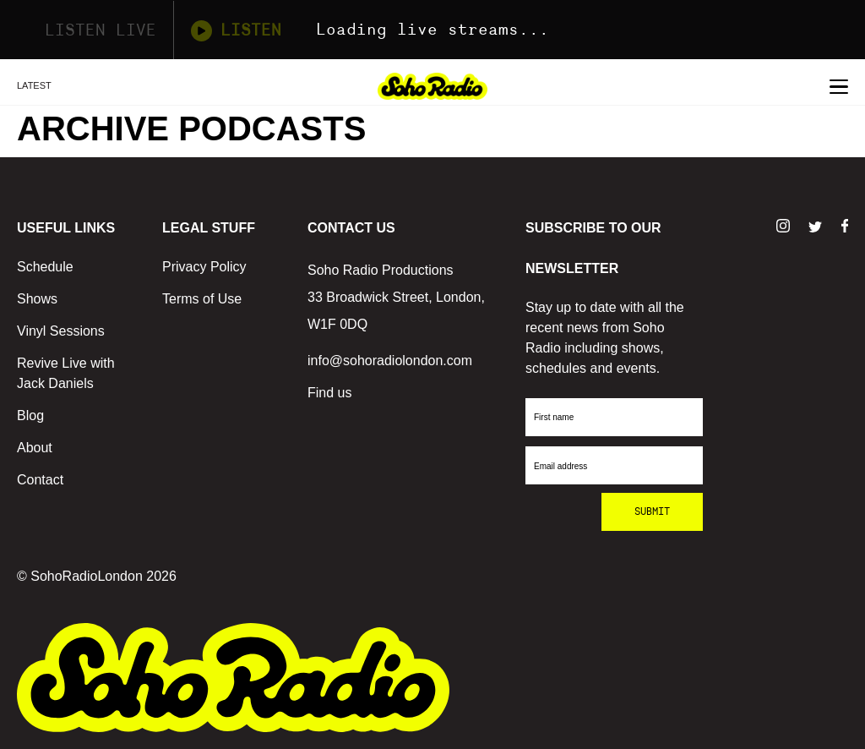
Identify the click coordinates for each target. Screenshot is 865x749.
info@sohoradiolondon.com (389, 360)
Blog (30, 415)
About (34, 447)
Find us (329, 392)
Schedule (45, 267)
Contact (40, 480)
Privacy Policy (204, 267)
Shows (37, 299)
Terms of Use (202, 299)
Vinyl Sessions (61, 331)
